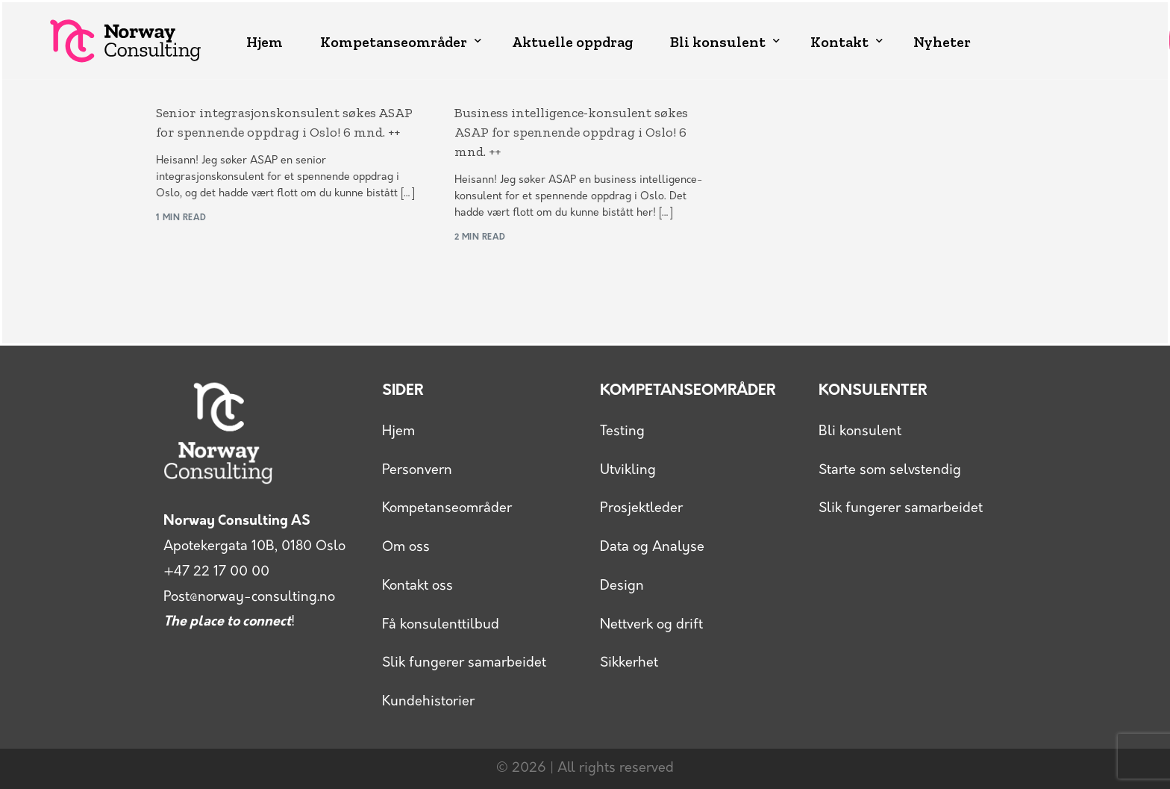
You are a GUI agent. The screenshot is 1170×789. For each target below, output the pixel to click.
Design (622, 586)
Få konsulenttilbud (440, 625)
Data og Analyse (652, 547)
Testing (622, 432)
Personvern (417, 471)
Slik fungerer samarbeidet (464, 663)
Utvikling (628, 471)
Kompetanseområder (447, 509)
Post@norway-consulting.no (249, 597)
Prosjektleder (641, 509)
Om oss (406, 547)
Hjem (398, 432)
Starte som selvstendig (890, 471)
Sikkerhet (629, 663)
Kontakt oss (417, 586)
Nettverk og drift (651, 625)
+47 (216, 572)
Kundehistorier (428, 702)
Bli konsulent (860, 432)
